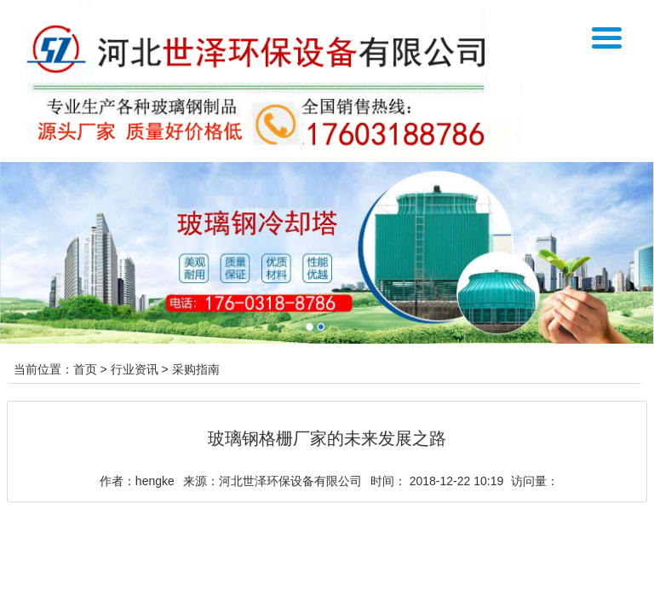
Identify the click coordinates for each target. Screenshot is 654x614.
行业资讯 (134, 369)
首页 (85, 369)
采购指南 (196, 369)
